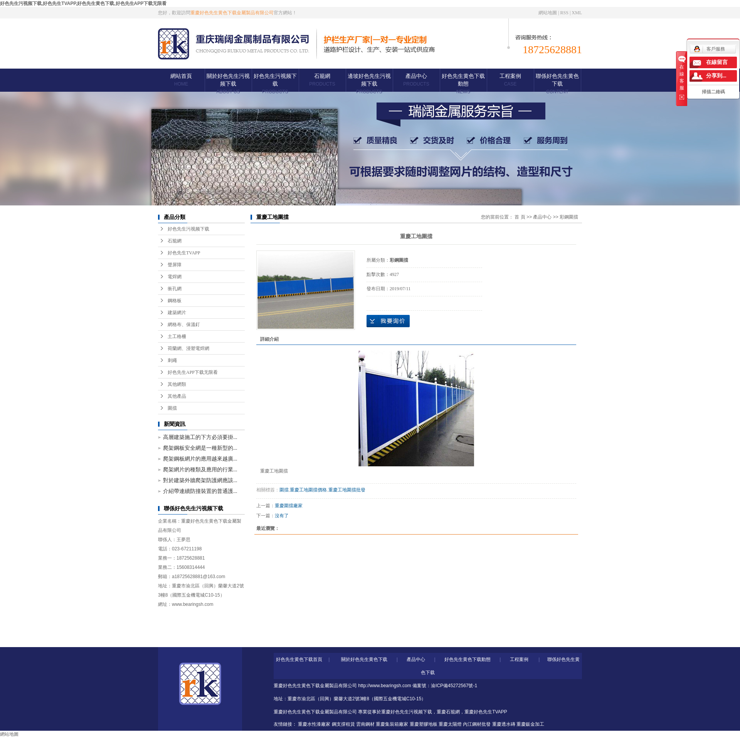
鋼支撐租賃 (343, 724)
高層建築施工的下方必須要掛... (200, 437)
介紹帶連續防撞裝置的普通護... (200, 491)
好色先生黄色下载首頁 (299, 659)
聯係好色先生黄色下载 (557, 83)
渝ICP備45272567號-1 (454, 685)
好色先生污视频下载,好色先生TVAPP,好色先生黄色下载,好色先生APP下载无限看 (83, 3)
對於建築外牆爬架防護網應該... (200, 480)
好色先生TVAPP (184, 253)
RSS (564, 12)
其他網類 (177, 384)
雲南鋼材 (365, 724)
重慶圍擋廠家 (289, 505)
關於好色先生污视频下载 (228, 83)
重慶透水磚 (503, 724)
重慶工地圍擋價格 (308, 490)
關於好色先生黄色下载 (364, 659)
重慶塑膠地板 (423, 724)
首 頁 (520, 217)
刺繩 (172, 360)
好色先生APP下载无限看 (193, 372)
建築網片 (177, 312)
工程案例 (510, 80)
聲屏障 (175, 264)
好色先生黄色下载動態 (463, 83)
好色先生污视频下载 (275, 83)
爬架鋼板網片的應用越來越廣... (200, 459)
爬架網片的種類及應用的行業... (200, 470)
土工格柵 (177, 336)
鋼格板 (175, 300)
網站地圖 (547, 12)
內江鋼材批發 (477, 724)
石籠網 (322, 80)
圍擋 (172, 408)
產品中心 (416, 80)
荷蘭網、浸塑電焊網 (188, 348)
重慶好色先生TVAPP (485, 712)
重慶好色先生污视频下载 (406, 712)
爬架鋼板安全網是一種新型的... (200, 448)
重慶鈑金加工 (530, 724)
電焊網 (175, 276)
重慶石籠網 (448, 712)
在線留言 (717, 62)
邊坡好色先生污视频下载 (369, 83)
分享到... (716, 76)
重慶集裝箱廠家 (392, 724)
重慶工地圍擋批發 (346, 490)
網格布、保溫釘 (184, 324)
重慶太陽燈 (450, 724)
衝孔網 (175, 288)
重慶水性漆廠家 (314, 724)
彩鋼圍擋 (569, 217)
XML (577, 12)
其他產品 (177, 396)
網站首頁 (181, 80)
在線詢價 (388, 321)
